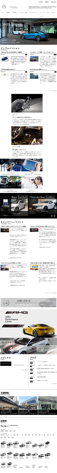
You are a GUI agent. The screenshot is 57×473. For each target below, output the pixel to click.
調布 (11, 455)
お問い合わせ (53, 1)
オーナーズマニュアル (5, 460)
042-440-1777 (33, 359)
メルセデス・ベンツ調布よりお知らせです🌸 (46, 310)
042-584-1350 (53, 359)
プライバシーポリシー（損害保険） (39, 462)
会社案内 (41, 1)
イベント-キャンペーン (42, 14)
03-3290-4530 (14, 359)
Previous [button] (52, 161)
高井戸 (11, 453)
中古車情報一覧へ (6, 160)
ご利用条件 (49, 462)
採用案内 (47, 1)
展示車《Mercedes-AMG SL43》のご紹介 (45, 313)
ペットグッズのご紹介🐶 (42, 307)
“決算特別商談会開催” (42, 322)
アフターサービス (33, 12)
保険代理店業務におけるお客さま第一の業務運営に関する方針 (42, 463)
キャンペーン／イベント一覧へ (50, 238)
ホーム (2, 12)
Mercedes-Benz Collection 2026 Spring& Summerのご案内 (47, 318)
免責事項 (54, 462)
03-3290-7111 (5, 359)
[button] (1, 31)
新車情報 (8, 12)
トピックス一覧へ (24, 315)
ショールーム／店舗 (23, 12)
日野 (11, 457)
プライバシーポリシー (26, 462)
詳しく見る (12, 271)
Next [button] (54, 161)
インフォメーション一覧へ (51, 90)
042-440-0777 (24, 359)
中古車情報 (14, 12)
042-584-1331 (43, 359)
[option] (14, 151)
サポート (53, 12)
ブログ (47, 12)
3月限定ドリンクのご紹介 (42, 325)
